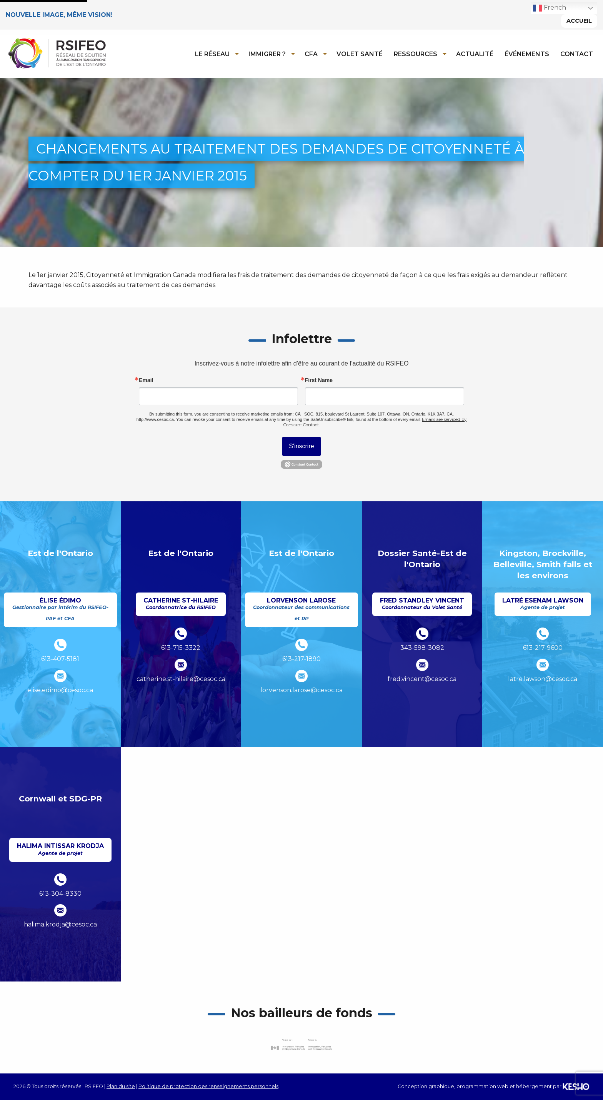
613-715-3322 (180, 648)
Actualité (474, 54)
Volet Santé (359, 54)
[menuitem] (215, 54)
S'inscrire (301, 446)
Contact (576, 54)
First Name (319, 380)
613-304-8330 (60, 893)
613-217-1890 (301, 659)
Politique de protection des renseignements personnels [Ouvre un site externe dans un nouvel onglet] (208, 1086)
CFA (311, 54)
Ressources (415, 54)
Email (146, 380)
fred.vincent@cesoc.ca (422, 679)
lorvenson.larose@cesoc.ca (301, 690)
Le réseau (212, 54)
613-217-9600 (543, 648)
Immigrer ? (267, 54)
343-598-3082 (422, 648)
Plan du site (121, 1086)
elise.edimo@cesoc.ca (60, 690)
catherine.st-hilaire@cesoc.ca (181, 679)
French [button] (549, 8)
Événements (527, 54)
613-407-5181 (60, 659)
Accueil (579, 20)
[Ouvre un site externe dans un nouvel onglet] (301, 1044)
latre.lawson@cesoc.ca (542, 679)
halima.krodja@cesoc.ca (60, 924)
